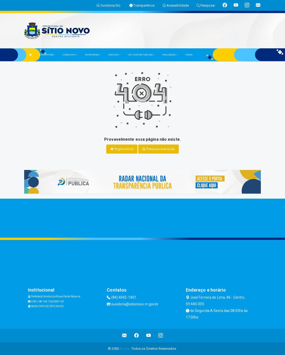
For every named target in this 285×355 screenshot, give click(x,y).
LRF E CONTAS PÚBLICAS (141, 55)
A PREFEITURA (47, 55)
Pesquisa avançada (158, 149)
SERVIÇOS (114, 55)
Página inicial (121, 149)
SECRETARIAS (93, 55)
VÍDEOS (189, 55)
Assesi (125, 348)
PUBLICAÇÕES (169, 55)
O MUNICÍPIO (70, 55)
